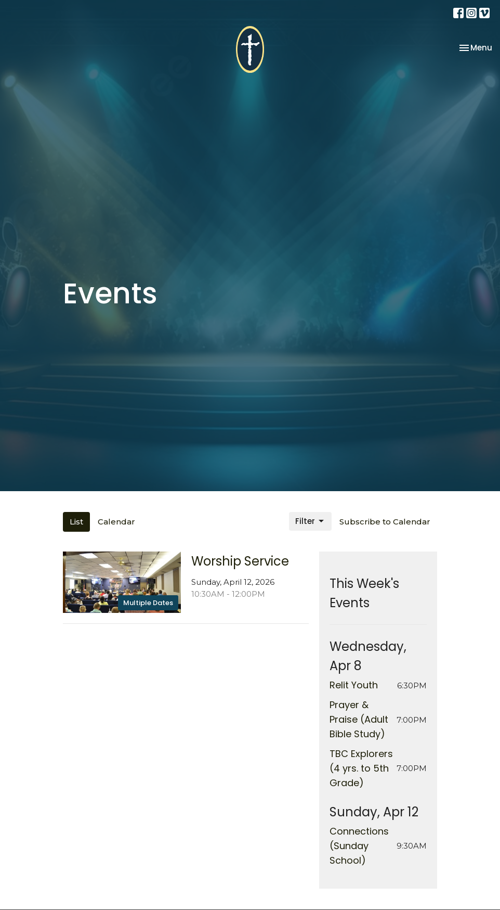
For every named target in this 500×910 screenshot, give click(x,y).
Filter (310, 521)
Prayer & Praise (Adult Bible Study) (359, 719)
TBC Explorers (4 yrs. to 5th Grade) (361, 768)
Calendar (116, 522)
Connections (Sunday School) (359, 846)
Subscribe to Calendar (384, 522)
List (76, 522)
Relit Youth (354, 684)
